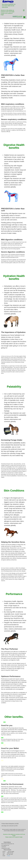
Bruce (8, 855)
